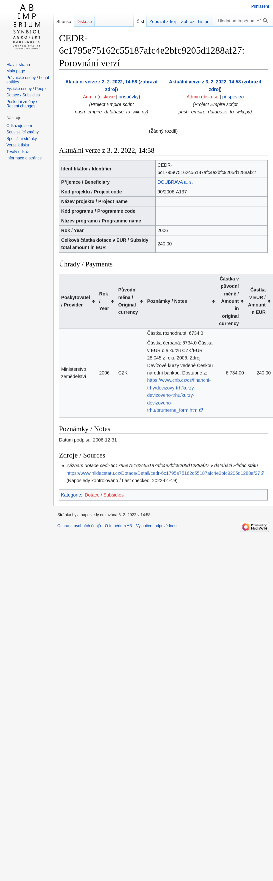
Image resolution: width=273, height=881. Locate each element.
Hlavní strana (18, 64)
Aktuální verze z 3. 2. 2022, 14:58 (101, 81)
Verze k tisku (17, 145)
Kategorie (71, 495)
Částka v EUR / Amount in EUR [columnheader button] (257, 301)
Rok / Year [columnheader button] (104, 301)
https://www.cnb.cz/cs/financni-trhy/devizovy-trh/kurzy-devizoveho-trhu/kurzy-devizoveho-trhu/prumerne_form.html (179, 395)
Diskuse (84, 21)
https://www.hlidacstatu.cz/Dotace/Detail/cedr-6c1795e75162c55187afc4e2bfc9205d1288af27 (163, 473)
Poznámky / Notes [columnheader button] (167, 301)
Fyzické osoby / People (26, 88)
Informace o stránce (24, 158)
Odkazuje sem (19, 125)
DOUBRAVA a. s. (175, 182)
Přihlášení (260, 6)
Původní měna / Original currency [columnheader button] (128, 301)
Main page (15, 71)
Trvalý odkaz (17, 151)
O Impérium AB (118, 526)
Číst (140, 21)
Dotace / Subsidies (104, 495)
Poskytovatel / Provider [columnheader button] (75, 301)
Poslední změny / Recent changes (21, 104)
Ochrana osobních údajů (79, 526)
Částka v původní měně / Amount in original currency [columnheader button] (229, 301)
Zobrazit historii (195, 21)
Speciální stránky (21, 138)
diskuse (107, 96)
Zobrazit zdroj (162, 21)
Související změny (22, 132)
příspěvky (129, 96)
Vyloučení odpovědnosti (157, 526)
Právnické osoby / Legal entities (27, 80)
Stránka (63, 21)
